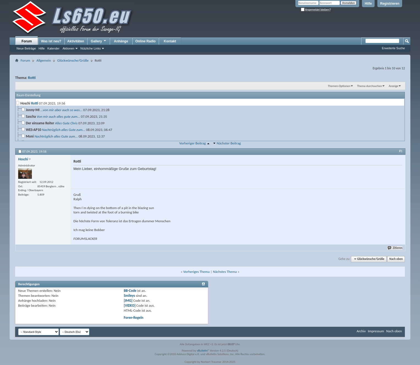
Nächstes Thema (225, 272)
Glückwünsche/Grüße (73, 60)
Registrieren (389, 4)
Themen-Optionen (339, 86)
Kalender (53, 48)
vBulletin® (203, 350)
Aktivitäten (75, 41)
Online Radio (145, 41)
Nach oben (396, 259)
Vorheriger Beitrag (192, 143)
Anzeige (393, 86)
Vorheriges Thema (196, 272)
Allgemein (43, 60)
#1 (400, 151)
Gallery (99, 41)
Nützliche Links (90, 48)
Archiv (361, 331)
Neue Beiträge (26, 48)
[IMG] (128, 300)
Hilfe (368, 4)
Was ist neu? (51, 41)
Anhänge (121, 41)
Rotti (32, 77)
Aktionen (68, 48)
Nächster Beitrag (229, 143)
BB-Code (130, 291)
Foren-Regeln (133, 317)
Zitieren (395, 248)
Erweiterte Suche (393, 48)
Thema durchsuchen (369, 86)
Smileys (129, 295)
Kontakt (170, 41)
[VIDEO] (130, 305)
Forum (26, 41)
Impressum (376, 331)
